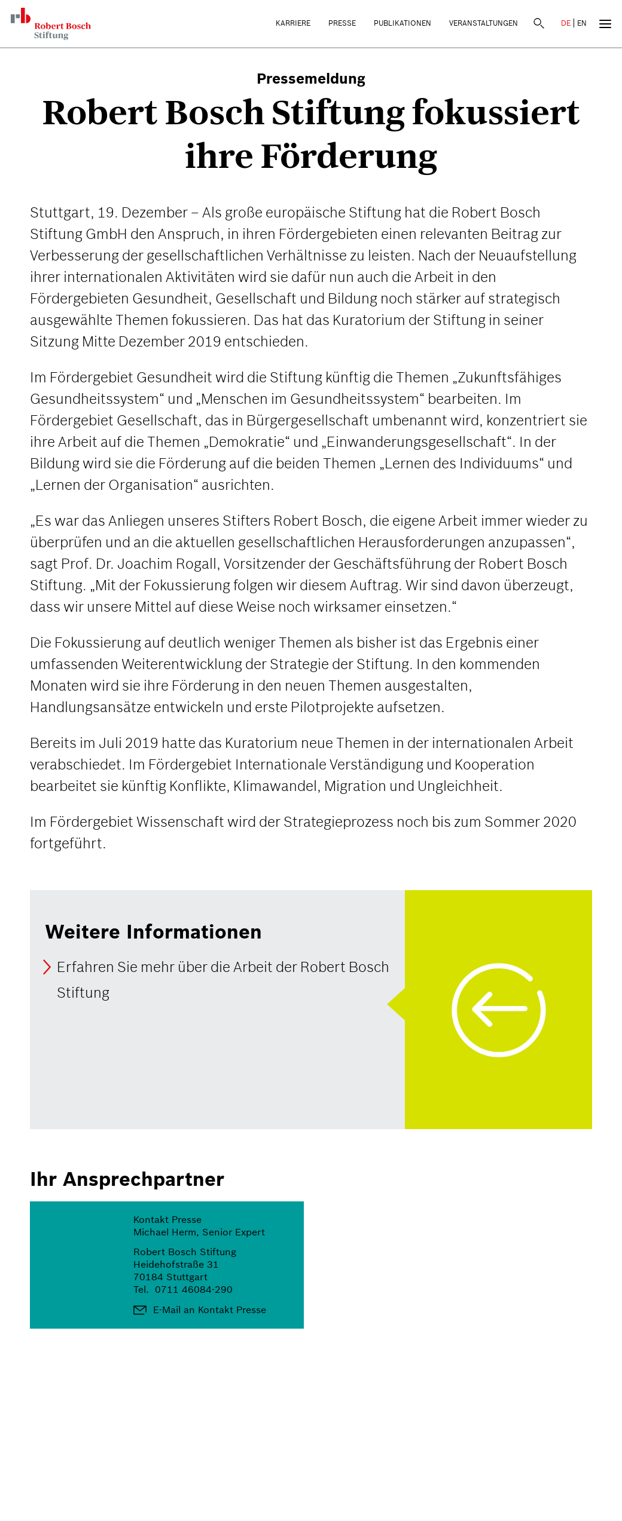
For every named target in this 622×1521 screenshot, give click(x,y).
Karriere (293, 23)
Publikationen (402, 23)
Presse (342, 23)
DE (566, 23)
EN (582, 23)
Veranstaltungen (483, 23)
